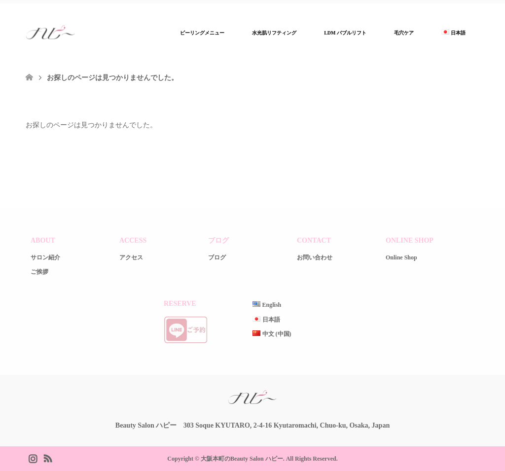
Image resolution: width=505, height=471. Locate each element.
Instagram (32, 458)
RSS (47, 458)
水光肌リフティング (274, 33)
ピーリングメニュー (202, 33)
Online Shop (401, 257)
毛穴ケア (404, 33)
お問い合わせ (314, 257)
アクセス (131, 257)
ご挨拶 (39, 271)
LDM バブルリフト (345, 33)
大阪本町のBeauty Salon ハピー (242, 458)
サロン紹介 (45, 257)
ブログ (217, 257)
